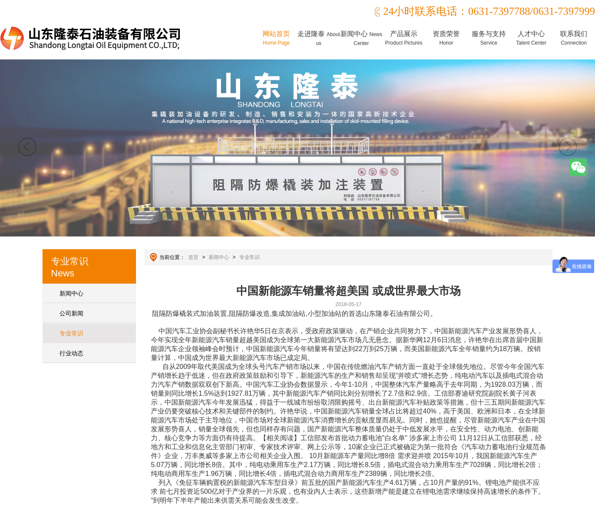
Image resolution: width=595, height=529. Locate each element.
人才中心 (531, 38)
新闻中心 (361, 38)
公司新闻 (71, 313)
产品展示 (403, 38)
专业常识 (71, 333)
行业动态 (71, 353)
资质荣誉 (446, 38)
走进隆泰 (319, 38)
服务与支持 (489, 38)
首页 (193, 257)
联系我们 (573, 38)
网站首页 (276, 38)
